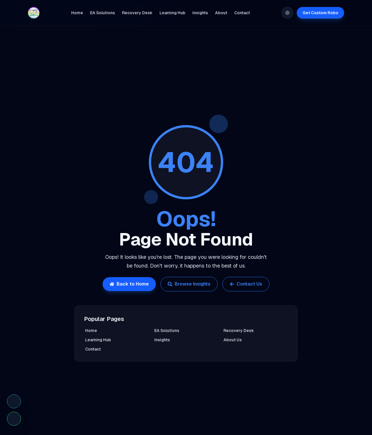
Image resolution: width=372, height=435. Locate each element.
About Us (232, 339)
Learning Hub (98, 339)
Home (91, 330)
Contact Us (246, 284)
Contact (93, 349)
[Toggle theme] (287, 13)
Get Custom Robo (320, 12)
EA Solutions (166, 330)
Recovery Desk (238, 330)
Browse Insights (189, 284)
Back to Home (129, 284)
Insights (162, 339)
